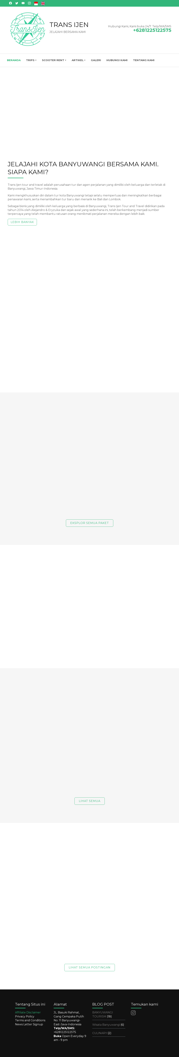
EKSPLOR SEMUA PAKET (89, 523)
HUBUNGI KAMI (117, 60)
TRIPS (30, 60)
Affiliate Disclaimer (28, 1012)
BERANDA (14, 60)
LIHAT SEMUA (89, 801)
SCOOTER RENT (53, 60)
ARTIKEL (78, 60)
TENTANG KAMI (144, 60)
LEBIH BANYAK (22, 222)
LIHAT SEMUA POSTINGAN (89, 967)
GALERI (96, 60)
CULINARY (101, 1033)
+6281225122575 (65, 1032)
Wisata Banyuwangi (108, 1024)
